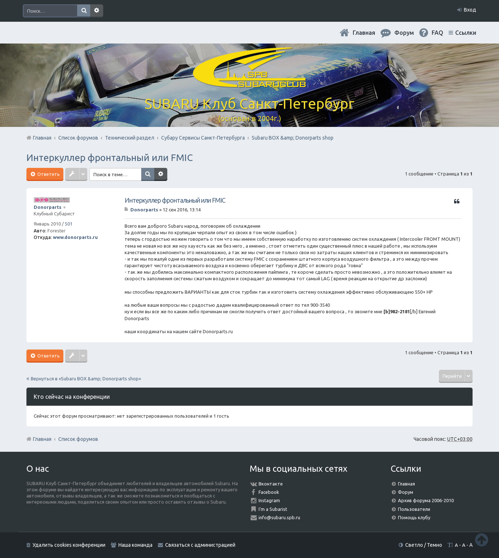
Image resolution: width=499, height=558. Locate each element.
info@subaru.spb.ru (279, 517)
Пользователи (414, 509)
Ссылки (465, 32)
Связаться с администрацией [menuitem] (200, 545)
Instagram (269, 500)
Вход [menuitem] (470, 10)
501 (68, 223)
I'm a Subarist (273, 509)
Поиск (83, 10)
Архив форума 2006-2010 (426, 500)
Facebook (269, 492)
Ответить (48, 174)
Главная (364, 32)
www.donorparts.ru (75, 237)
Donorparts (48, 207)
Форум (405, 492)
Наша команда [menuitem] (135, 545)
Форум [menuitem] (404, 32)
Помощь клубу (414, 517)
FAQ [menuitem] (437, 32)
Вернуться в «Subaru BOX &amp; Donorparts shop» (86, 378)
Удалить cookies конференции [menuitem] (69, 545)
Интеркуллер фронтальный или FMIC (109, 157)
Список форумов (78, 439)
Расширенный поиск (96, 10)
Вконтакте (271, 483)
